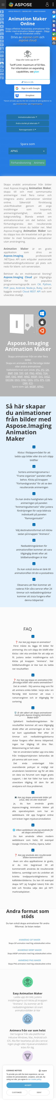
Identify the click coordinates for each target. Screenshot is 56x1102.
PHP (6, 288)
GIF (26, 373)
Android (20, 288)
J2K (47, 369)
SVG (40, 376)
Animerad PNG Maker (29, 960)
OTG (36, 380)
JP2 (42, 369)
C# (39, 284)
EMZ (13, 376)
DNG (23, 380)
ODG (30, 380)
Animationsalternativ (27, 117)
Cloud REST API (32, 291)
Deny (39, 1092)
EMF (8, 376)
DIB (16, 373)
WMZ (27, 376)
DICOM (9, 380)
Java (12, 288)
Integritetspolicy (36, 104)
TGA (45, 373)
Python (47, 284)
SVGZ (47, 376)
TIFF (21, 373)
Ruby (39, 288)
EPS (42, 380)
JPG (38, 369)
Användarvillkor (22, 104)
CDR (47, 380)
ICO (31, 383)
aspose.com (30, 37)
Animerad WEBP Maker (29, 950)
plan (36, 71)
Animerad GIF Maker (29, 939)
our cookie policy (34, 1079)
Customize (17, 1092)
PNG (32, 373)
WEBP (34, 376)
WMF (20, 376)
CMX (25, 383)
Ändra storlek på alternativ (27, 123)
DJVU (17, 380)
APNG (28, 151)
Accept (28, 1085)
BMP (10, 373)
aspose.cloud (28, 40)
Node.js (30, 288)
